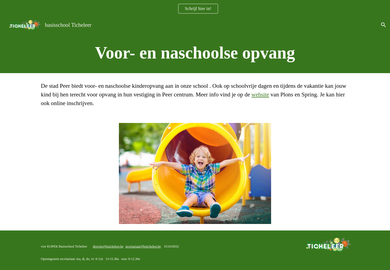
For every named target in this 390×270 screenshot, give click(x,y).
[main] (195, 53)
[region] (195, 8)
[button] (383, 24)
